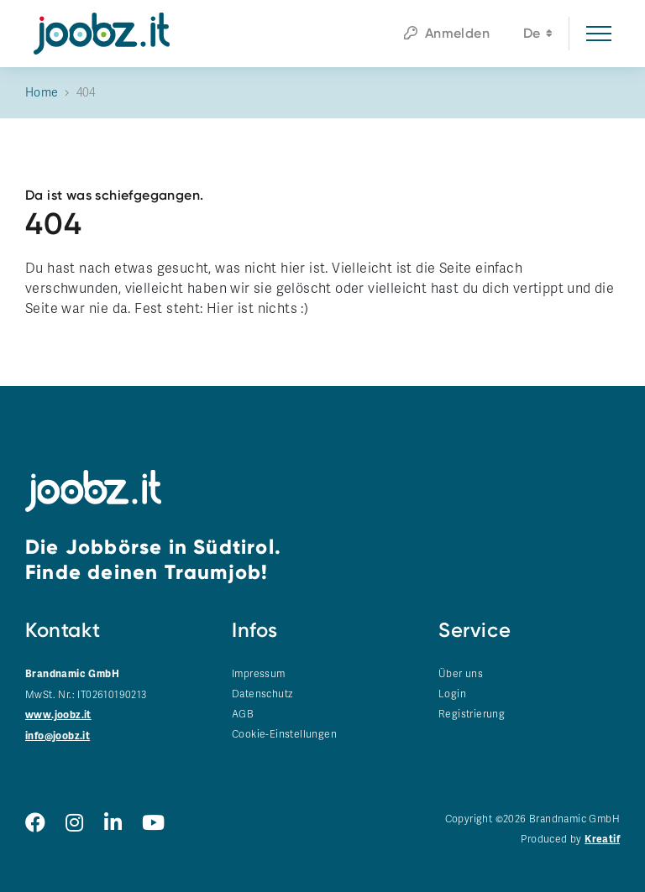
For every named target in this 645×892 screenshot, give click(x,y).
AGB (243, 714)
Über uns (460, 674)
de (538, 35)
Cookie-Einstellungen (284, 734)
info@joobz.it (57, 736)
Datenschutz (262, 694)
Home (42, 93)
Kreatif (602, 839)
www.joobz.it (58, 715)
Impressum (259, 674)
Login (452, 694)
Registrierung (471, 714)
